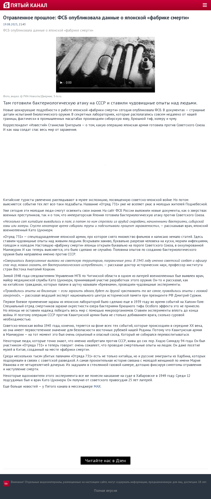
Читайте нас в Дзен (105, 460)
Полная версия (105, 490)
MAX (97, 386)
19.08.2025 (10, 24)
